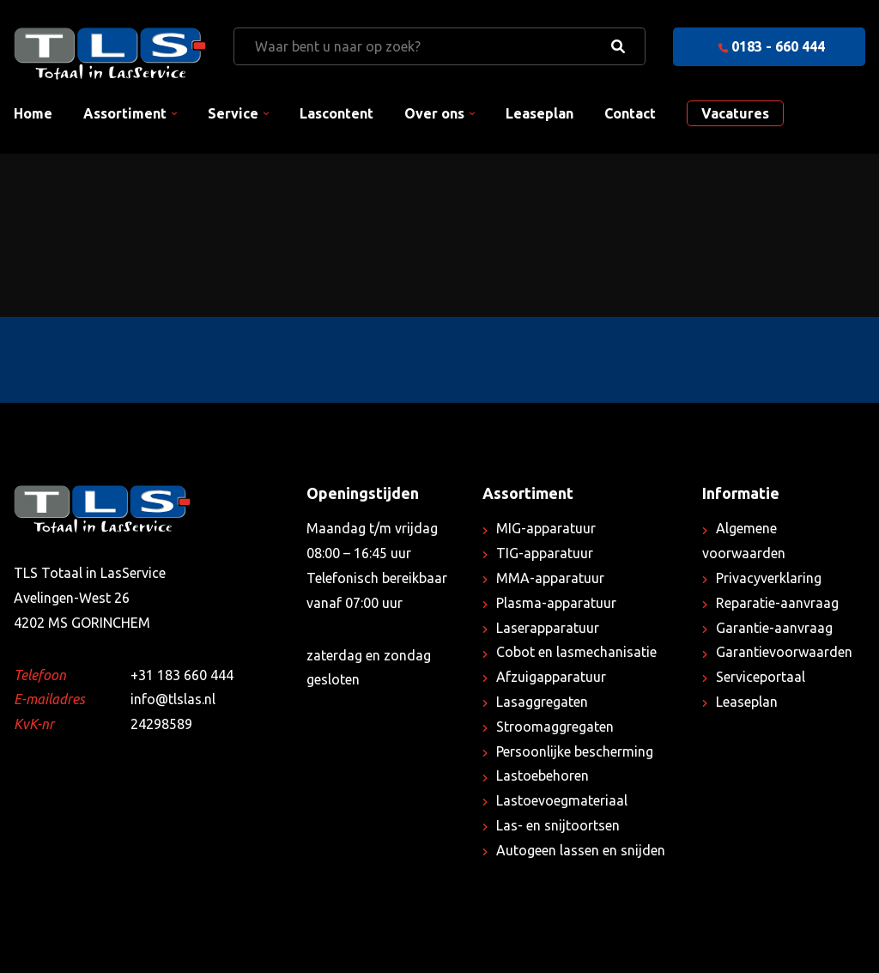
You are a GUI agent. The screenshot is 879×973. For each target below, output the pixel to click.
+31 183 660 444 (181, 675)
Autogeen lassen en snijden (580, 850)
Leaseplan (539, 113)
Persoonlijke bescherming (574, 751)
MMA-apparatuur (550, 578)
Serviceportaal (760, 676)
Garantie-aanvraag (774, 627)
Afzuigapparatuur (551, 676)
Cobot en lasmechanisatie (576, 652)
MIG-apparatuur (546, 528)
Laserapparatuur (547, 627)
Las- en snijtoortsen (558, 825)
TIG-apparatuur (544, 553)
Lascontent (336, 113)
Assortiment (125, 113)
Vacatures (735, 113)
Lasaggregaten (542, 701)
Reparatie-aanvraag (777, 603)
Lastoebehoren (542, 775)
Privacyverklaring (768, 578)
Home (33, 113)
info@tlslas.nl (172, 699)
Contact (630, 113)
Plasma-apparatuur (556, 603)
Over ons (434, 113)
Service (233, 113)
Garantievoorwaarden (784, 652)
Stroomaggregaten (555, 726)
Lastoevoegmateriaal (561, 800)
